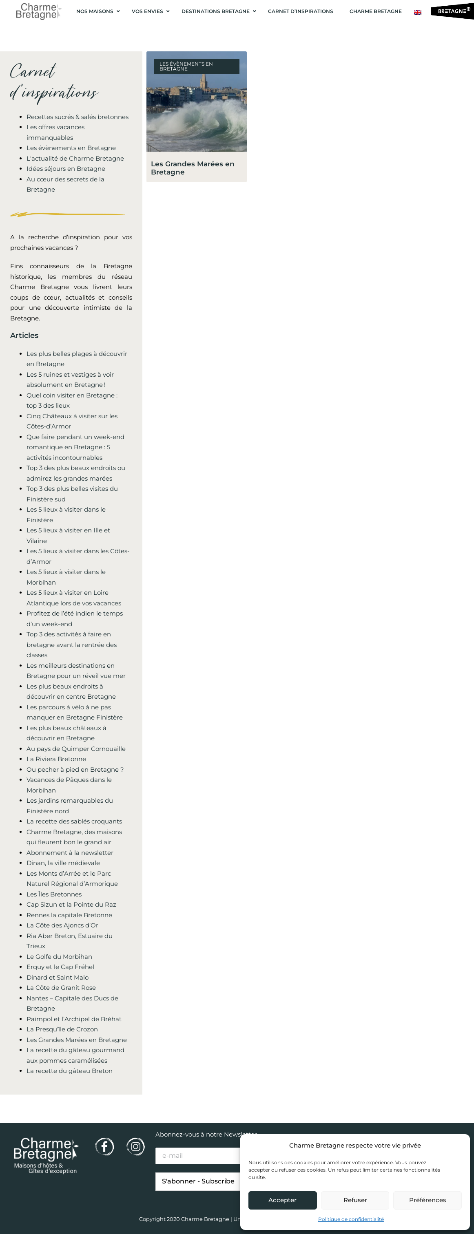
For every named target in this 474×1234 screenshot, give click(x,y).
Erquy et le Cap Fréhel (60, 967)
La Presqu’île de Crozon (62, 1029)
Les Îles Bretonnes (54, 894)
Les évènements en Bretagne (71, 148)
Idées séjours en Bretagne (66, 168)
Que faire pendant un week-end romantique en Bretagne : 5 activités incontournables (75, 447)
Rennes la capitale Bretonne (69, 915)
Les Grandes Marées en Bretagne (77, 1040)
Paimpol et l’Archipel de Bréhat (74, 1019)
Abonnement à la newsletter (70, 853)
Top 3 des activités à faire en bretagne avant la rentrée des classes (72, 644)
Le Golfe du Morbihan (59, 956)
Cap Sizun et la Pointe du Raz (71, 904)
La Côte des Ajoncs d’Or (62, 925)
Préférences (427, 1200)
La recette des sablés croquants (74, 821)
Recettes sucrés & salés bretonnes (77, 117)
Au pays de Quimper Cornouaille (76, 749)
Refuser (355, 1200)
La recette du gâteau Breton (70, 1071)
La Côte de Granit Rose (61, 987)
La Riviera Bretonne (56, 759)
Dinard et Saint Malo (58, 977)
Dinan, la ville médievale (63, 863)
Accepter (282, 1200)
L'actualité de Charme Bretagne (75, 158)
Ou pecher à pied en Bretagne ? (75, 769)
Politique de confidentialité (351, 1219)
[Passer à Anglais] (417, 12)
